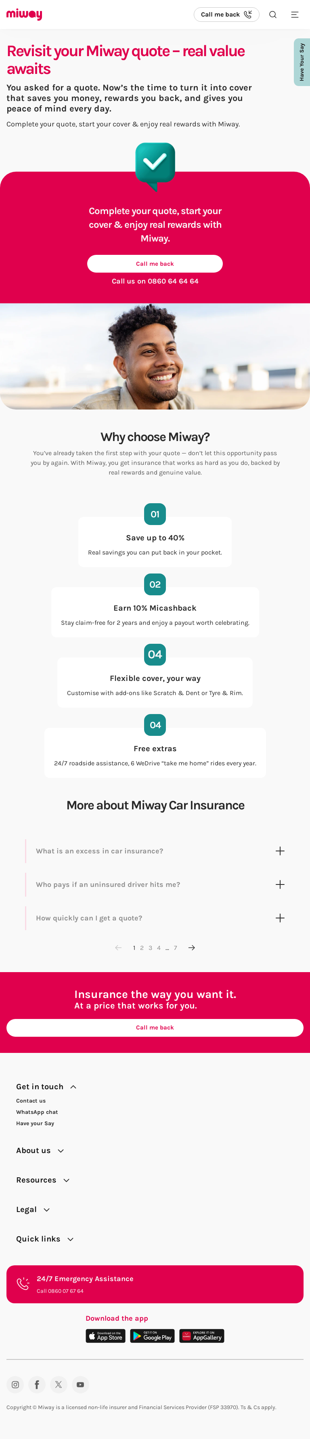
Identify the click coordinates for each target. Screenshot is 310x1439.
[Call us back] (227, 14)
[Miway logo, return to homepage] (24, 14)
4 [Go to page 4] (159, 949)
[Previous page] (119, 949)
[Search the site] (272, 14)
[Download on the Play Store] (152, 1339)
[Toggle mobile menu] (295, 14)
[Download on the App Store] (106, 1339)
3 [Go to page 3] (150, 949)
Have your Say (35, 1127)
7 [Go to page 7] (175, 949)
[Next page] (192, 949)
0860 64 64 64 (173, 282)
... (167, 949)
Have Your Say (301, 62)
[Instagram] (15, 1388)
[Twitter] (58, 1388)
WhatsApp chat (37, 1115)
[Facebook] (37, 1388)
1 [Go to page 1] (134, 949)
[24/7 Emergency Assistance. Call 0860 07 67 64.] (155, 1288)
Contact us (31, 1104)
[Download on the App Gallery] (201, 1339)
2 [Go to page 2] (142, 949)
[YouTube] (80, 1388)
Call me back (155, 264)
